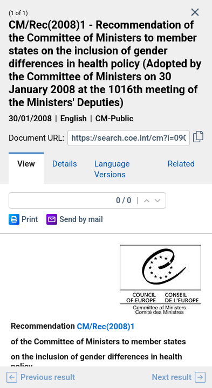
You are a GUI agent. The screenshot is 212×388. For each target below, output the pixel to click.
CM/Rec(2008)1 (106, 326)
